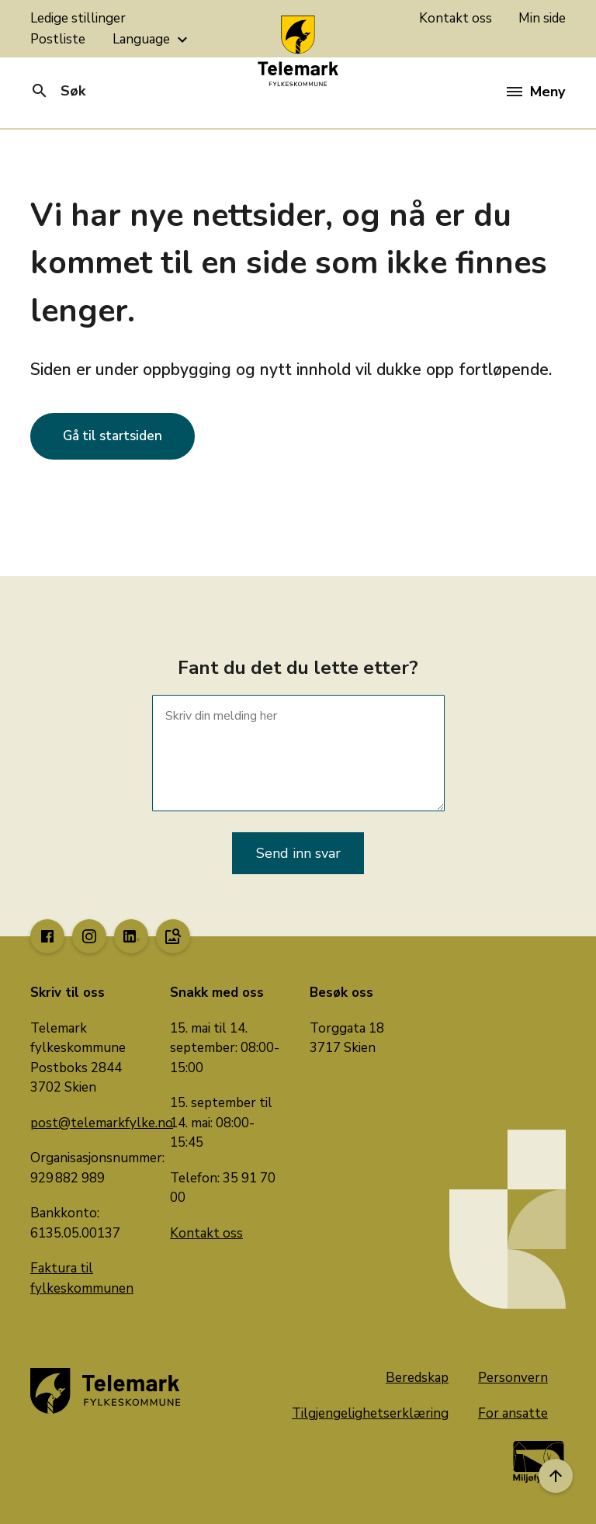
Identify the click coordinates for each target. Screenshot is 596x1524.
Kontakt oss (455, 18)
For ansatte (513, 1413)
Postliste (57, 39)
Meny (536, 91)
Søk (57, 91)
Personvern (513, 1378)
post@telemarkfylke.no (101, 1123)
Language (152, 39)
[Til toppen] (556, 1476)
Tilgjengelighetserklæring (370, 1413)
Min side (542, 18)
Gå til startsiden (112, 436)
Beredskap (417, 1378)
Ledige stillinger (78, 18)
